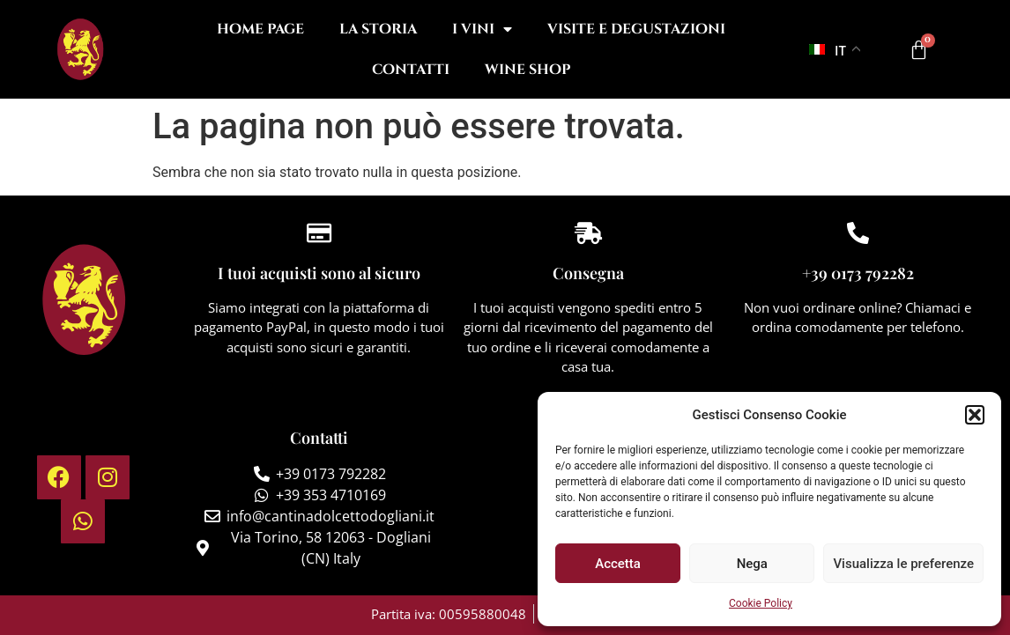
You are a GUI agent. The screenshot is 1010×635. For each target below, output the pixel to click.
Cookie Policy (760, 603)
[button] (975, 415)
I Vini (482, 29)
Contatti (410, 69)
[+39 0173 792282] (858, 233)
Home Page (260, 29)
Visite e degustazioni (636, 29)
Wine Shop (527, 69)
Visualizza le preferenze (903, 564)
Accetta (618, 564)
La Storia (378, 29)
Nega (752, 564)
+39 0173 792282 (858, 273)
